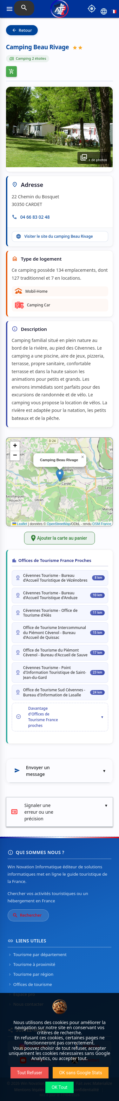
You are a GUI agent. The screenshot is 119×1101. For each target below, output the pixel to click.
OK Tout (60, 1087)
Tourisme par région (31, 974)
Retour (22, 30)
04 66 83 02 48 (35, 217)
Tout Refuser (29, 1072)
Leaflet (19, 524)
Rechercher (27, 915)
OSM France (101, 524)
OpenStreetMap (58, 524)
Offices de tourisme (30, 984)
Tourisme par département (37, 954)
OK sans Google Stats (80, 1072)
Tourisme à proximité (31, 964)
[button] (60, 475)
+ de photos (93, 157)
